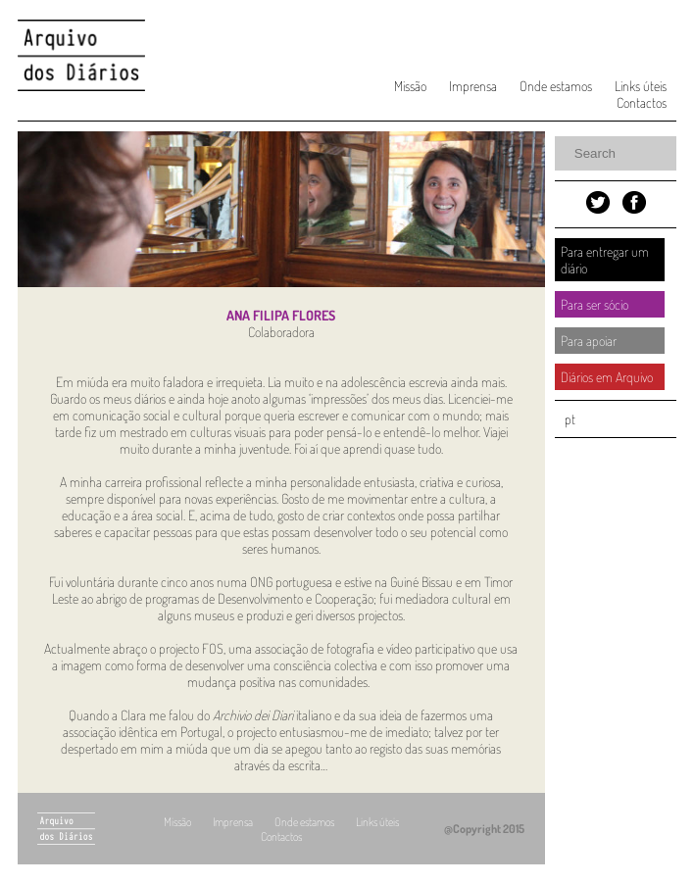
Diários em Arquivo (607, 376)
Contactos (642, 102)
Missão (410, 85)
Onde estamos (556, 85)
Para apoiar (589, 340)
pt (570, 419)
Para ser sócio (594, 304)
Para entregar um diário (605, 259)
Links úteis (641, 85)
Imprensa (473, 85)
